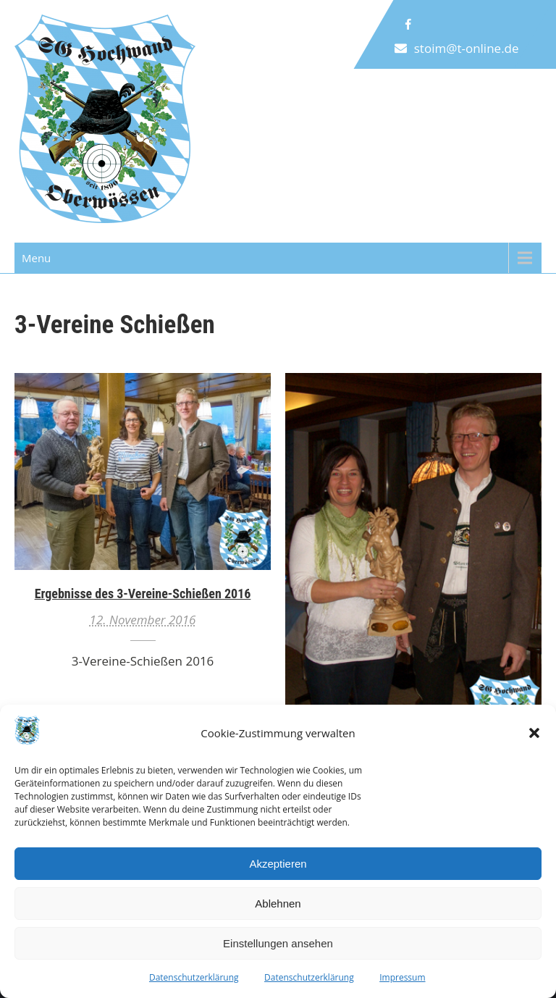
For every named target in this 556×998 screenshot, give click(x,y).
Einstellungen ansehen (278, 943)
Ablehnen (277, 903)
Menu (36, 258)
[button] (534, 733)
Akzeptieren (277, 863)
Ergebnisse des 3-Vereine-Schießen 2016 (143, 593)
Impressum (402, 977)
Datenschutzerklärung (194, 977)
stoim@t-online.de (466, 48)
